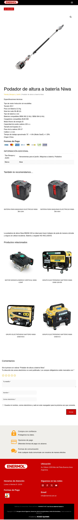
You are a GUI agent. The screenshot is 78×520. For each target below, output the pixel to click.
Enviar (71, 412)
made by (39, 517)
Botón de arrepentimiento (55, 507)
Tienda (6, 95)
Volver (10, 9)
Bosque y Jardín (15, 95)
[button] (71, 17)
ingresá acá (42, 507)
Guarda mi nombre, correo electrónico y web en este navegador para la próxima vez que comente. (39, 406)
